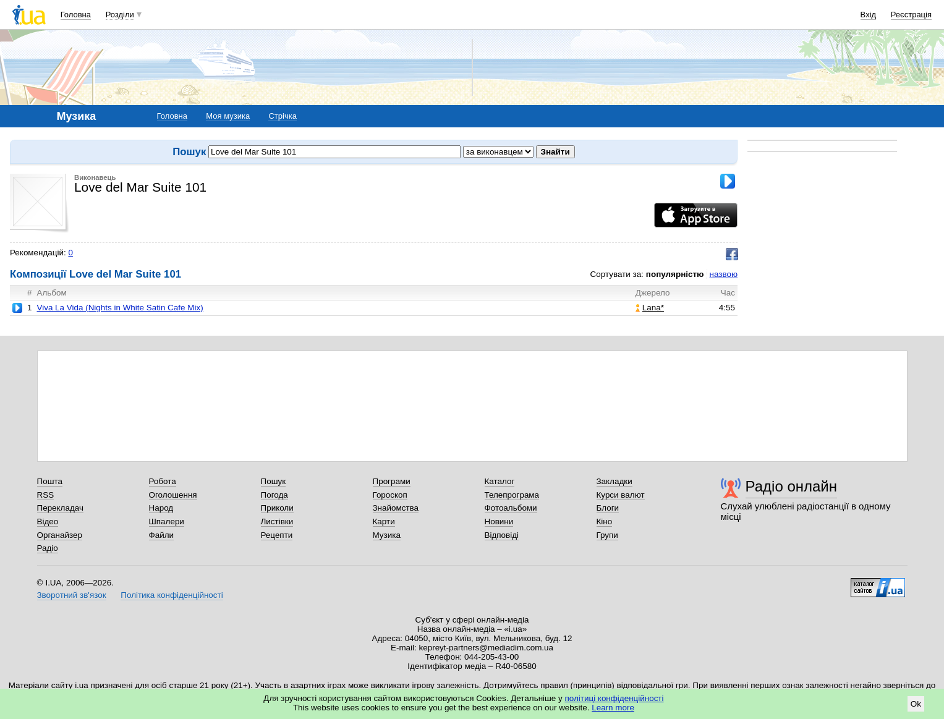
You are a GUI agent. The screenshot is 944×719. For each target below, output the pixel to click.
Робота (162, 481)
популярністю (675, 274)
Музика (387, 535)
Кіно (605, 521)
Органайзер (59, 535)
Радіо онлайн (792, 486)
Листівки (277, 521)
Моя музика (228, 116)
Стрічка (282, 116)
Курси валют (621, 495)
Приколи (277, 508)
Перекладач (60, 508)
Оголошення (173, 495)
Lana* (650, 307)
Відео (48, 521)
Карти (384, 521)
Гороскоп (390, 495)
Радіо (47, 548)
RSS (45, 495)
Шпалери (166, 521)
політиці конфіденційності (614, 698)
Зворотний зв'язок (71, 595)
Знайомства (396, 508)
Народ (161, 508)
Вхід (869, 14)
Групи (607, 535)
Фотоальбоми (511, 508)
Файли (161, 535)
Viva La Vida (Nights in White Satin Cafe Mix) (119, 307)
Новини (499, 521)
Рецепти (277, 535)
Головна (76, 14)
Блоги (608, 508)
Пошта (49, 481)
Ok (916, 703)
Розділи (120, 14)
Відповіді (502, 535)
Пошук (273, 481)
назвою (724, 274)
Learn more (613, 707)
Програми (391, 481)
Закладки (614, 481)
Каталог (500, 481)
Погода (274, 495)
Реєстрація (911, 14)
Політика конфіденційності (172, 595)
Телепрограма (512, 495)
